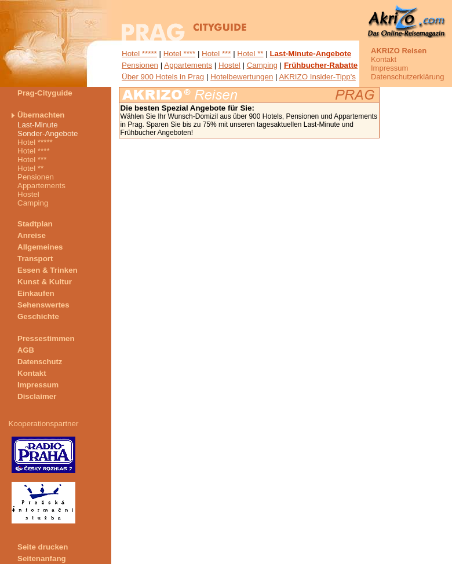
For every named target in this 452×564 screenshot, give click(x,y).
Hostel (229, 65)
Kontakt (383, 59)
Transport (35, 258)
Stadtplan (35, 223)
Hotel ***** (139, 53)
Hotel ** (250, 53)
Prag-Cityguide (44, 93)
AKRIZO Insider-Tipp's (317, 76)
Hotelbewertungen (241, 76)
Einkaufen (35, 293)
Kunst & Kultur (44, 281)
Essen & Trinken (47, 270)
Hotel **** (179, 53)
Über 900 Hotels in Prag (163, 76)
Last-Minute (37, 124)
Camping (262, 65)
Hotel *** (216, 53)
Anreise (31, 235)
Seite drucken (42, 547)
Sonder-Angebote (47, 133)
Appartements (188, 65)
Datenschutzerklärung (407, 76)
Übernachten (40, 115)
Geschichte (38, 316)
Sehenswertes (43, 305)
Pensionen (140, 65)
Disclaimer (36, 396)
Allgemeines (40, 247)
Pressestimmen (46, 338)
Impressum (389, 68)
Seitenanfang (41, 558)
